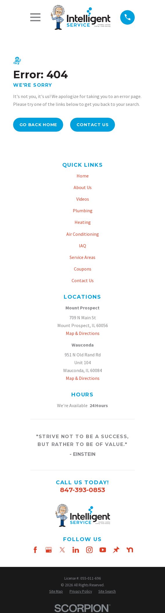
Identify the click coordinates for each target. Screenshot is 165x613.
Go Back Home (38, 124)
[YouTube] (103, 550)
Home (83, 176)
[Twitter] (62, 550)
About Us (83, 187)
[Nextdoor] (130, 550)
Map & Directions (83, 333)
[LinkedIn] (75, 550)
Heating (82, 222)
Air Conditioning (82, 234)
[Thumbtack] (116, 550)
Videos (82, 199)
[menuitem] (56, 591)
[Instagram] (89, 550)
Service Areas (82, 257)
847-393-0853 (82, 490)
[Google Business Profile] (48, 550)
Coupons (82, 269)
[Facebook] (35, 550)
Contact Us (93, 124)
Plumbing (83, 210)
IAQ (82, 246)
